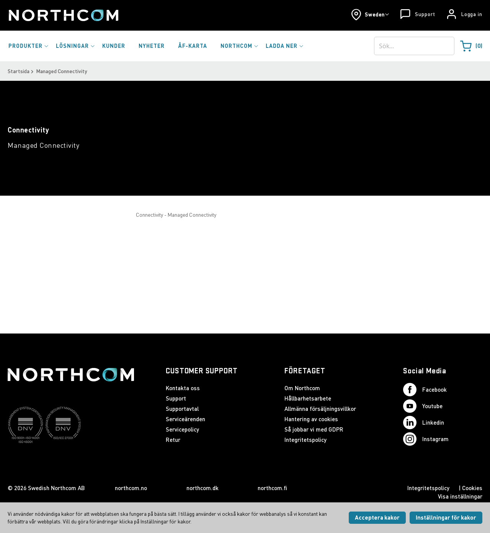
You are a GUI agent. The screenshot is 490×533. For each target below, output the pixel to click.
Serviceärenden (185, 418)
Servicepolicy (182, 429)
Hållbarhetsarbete (307, 398)
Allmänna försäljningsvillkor (320, 408)
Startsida (18, 71)
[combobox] (414, 46)
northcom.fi (272, 487)
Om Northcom (302, 387)
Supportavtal (182, 408)
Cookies (472, 487)
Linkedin (423, 422)
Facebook (425, 389)
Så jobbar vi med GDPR (313, 429)
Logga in (471, 14)
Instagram (426, 439)
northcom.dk (202, 487)
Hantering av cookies (311, 418)
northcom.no (131, 487)
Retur (173, 439)
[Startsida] (63, 15)
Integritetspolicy (305, 439)
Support (425, 14)
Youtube (423, 406)
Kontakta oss (183, 387)
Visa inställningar (460, 496)
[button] (370, 14)
